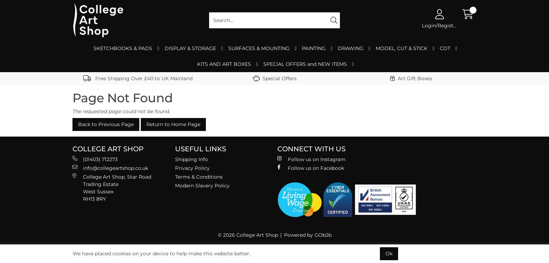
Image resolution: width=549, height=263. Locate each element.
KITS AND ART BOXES (224, 64)
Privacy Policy (192, 168)
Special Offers (275, 78)
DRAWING (350, 48)
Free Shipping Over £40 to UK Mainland (138, 78)
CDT (445, 48)
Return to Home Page (173, 124)
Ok (388, 253)
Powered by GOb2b (308, 235)
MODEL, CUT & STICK (402, 48)
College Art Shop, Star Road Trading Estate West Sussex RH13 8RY (111, 187)
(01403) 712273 (95, 159)
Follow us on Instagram (311, 159)
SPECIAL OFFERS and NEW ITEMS (305, 64)
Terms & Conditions (199, 177)
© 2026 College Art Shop (248, 235)
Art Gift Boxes (411, 78)
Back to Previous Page (106, 124)
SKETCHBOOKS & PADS (122, 48)
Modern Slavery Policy (202, 185)
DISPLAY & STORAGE (190, 48)
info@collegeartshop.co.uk (110, 168)
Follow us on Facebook (310, 168)
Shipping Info (191, 159)
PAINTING (314, 48)
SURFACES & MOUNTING (259, 48)
